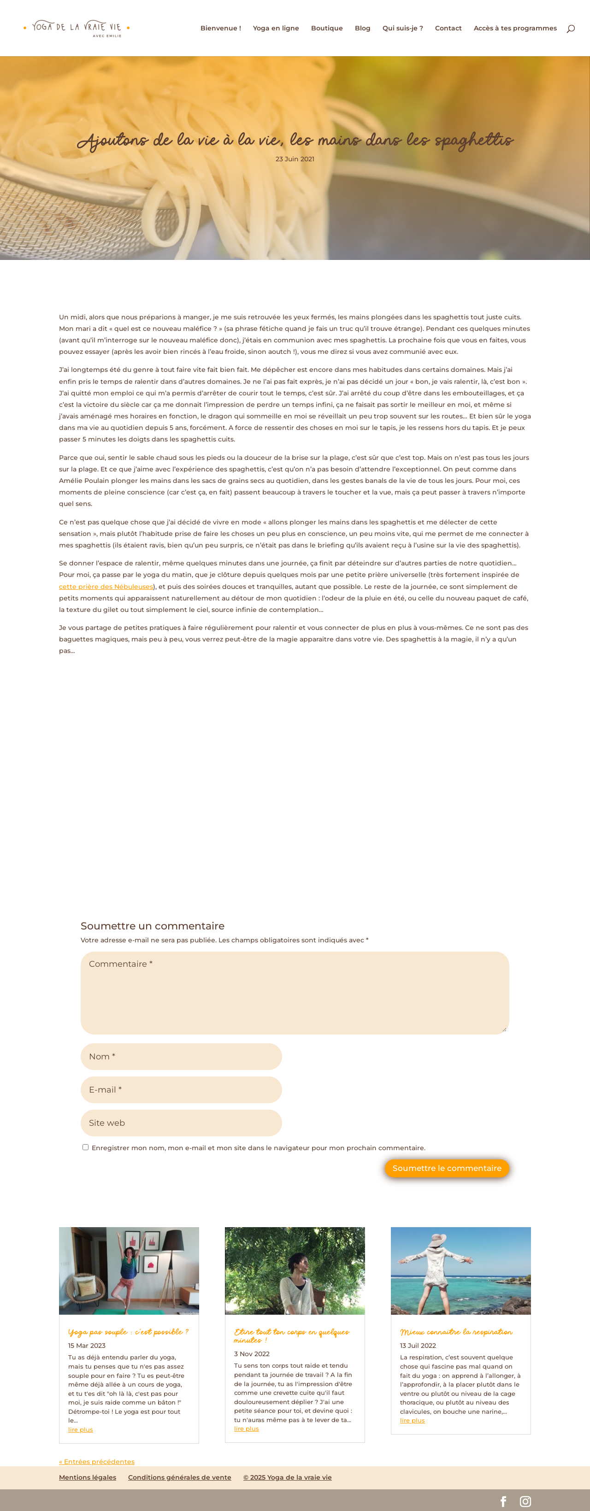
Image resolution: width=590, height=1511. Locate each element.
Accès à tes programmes (515, 28)
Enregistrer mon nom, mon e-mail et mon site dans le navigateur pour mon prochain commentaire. (258, 1148)
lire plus (80, 1429)
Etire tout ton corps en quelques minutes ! (291, 1337)
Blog (363, 28)
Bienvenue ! (221, 28)
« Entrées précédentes (97, 1462)
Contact (448, 28)
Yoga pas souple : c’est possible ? (128, 1333)
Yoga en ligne (276, 28)
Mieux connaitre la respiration (456, 1333)
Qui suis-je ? (403, 28)
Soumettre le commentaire (447, 1168)
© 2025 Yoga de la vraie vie (287, 1477)
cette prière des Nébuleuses (106, 586)
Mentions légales (87, 1477)
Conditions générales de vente (179, 1477)
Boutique (327, 28)
